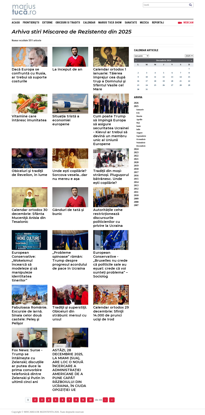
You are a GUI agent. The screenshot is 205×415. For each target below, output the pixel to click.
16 (138, 81)
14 (181, 77)
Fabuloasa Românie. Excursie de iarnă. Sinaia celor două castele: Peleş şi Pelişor (29, 315)
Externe (47, 22)
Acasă (16, 22)
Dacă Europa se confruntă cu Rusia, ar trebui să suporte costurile (29, 75)
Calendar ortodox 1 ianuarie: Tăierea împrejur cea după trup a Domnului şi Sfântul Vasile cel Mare (109, 79)
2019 (136, 165)
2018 (136, 169)
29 (189, 85)
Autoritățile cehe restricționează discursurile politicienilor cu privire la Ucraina (108, 218)
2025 (136, 106)
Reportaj (158, 22)
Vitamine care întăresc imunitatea (29, 118)
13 (172, 77)
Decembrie (141, 146)
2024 (136, 149)
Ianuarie (140, 109)
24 (147, 85)
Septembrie (141, 136)
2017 (136, 172)
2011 (136, 192)
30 (138, 89)
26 (164, 85)
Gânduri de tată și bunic (68, 212)
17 (147, 81)
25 (155, 85)
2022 (136, 156)
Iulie (138, 129)
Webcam (188, 22)
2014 (136, 182)
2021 (136, 159)
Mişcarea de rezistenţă (42, 9)
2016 (136, 175)
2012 (136, 189)
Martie (139, 116)
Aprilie (139, 119)
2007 (136, 205)
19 (164, 81)
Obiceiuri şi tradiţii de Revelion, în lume (29, 173)
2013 (136, 185)
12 (164, 77)
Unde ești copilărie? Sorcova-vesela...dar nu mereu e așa (69, 175)
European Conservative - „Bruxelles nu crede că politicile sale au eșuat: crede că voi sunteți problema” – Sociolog (110, 264)
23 (138, 85)
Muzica (144, 22)
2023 (136, 152)
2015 (136, 179)
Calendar (89, 22)
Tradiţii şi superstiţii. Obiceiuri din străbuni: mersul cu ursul (69, 313)
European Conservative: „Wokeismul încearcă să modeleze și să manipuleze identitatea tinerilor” (24, 266)
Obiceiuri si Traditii (68, 22)
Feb (138, 113)
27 (172, 85)
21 (181, 81)
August (139, 133)
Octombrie (141, 139)
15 (189, 77)
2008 (136, 202)
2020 (136, 162)
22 (189, 81)
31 (147, 89)
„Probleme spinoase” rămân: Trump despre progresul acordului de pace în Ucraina (69, 260)
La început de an (67, 69)
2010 (136, 195)
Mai (138, 123)
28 (181, 85)
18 (155, 81)
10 (90, 400)
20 (172, 81)
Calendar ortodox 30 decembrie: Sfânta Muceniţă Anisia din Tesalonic (29, 216)
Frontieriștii (31, 22)
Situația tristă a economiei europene (65, 120)
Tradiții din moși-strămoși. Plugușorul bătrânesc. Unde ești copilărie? (111, 177)
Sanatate (131, 22)
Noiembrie (140, 142)
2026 (136, 103)
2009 (136, 198)
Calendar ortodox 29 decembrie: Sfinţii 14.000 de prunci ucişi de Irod (111, 313)
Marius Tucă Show (110, 22)
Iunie (138, 126)
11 (155, 77)
